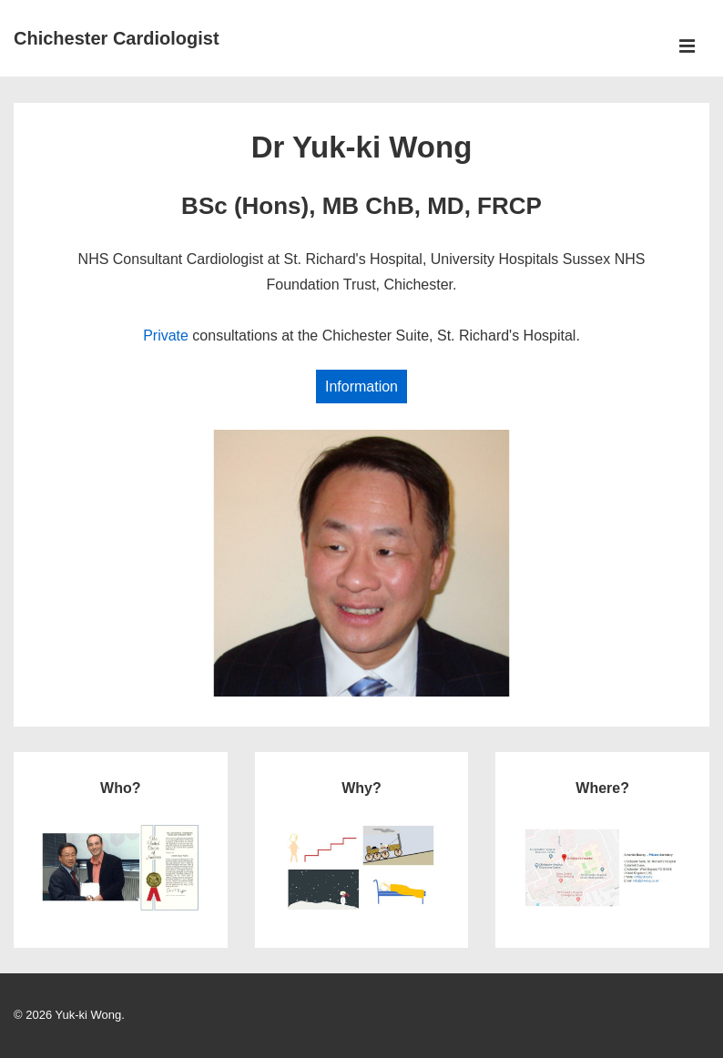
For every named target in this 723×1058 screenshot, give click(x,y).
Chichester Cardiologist (116, 38)
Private (165, 335)
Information (361, 386)
